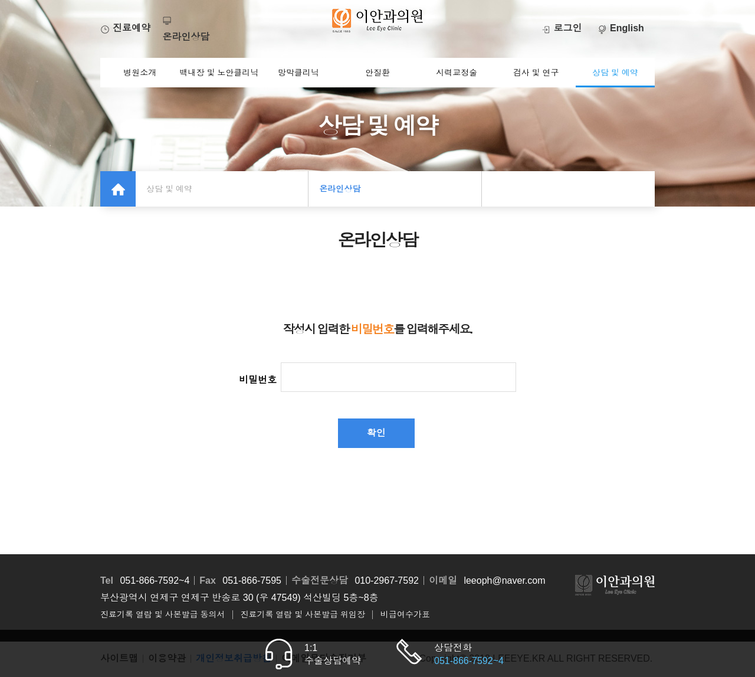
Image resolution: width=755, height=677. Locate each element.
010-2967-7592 (386, 580)
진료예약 (125, 28)
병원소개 (139, 72)
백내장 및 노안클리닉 (219, 72)
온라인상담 (339, 189)
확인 (376, 433)
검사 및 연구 (536, 72)
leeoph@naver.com (504, 580)
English (621, 28)
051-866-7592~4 (154, 580)
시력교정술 (456, 72)
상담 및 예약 (615, 72)
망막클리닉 (298, 72)
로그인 (561, 28)
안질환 (377, 72)
